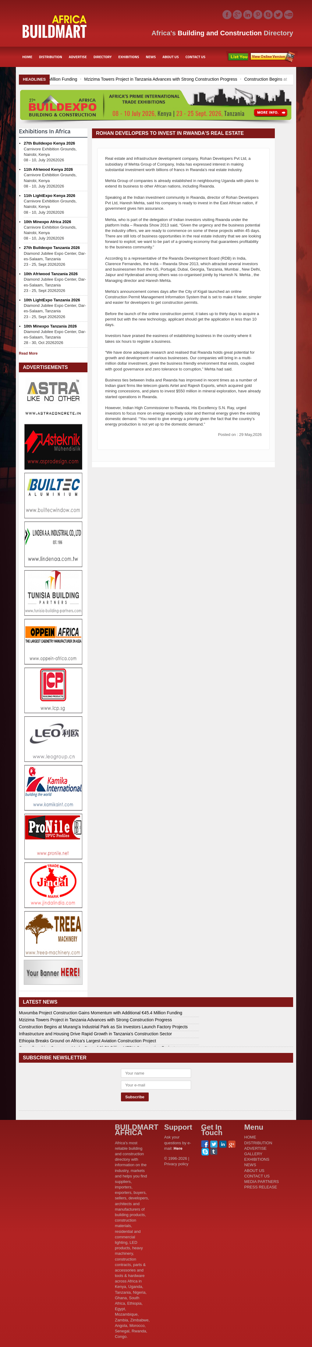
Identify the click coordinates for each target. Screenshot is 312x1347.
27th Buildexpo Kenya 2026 (49, 143)
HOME (27, 57)
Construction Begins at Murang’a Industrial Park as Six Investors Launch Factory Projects (103, 1026)
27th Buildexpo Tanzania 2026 (52, 247)
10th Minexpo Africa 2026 (47, 221)
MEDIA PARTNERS (261, 1181)
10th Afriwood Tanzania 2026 (51, 274)
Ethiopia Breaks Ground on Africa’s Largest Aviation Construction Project (87, 1040)
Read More (28, 353)
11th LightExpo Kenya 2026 (49, 195)
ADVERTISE (78, 57)
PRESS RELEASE (260, 1187)
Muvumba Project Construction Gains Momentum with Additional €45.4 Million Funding (100, 1012)
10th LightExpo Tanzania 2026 (52, 300)
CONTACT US (195, 57)
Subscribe (273, 57)
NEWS (151, 57)
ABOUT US (170, 57)
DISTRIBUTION (50, 57)
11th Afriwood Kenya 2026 (48, 169)
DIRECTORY (103, 57)
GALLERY (253, 1154)
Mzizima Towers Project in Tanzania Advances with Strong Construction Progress (216, 79)
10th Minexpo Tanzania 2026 (50, 326)
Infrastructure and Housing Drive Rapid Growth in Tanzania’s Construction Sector (95, 1033)
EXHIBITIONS (128, 57)
